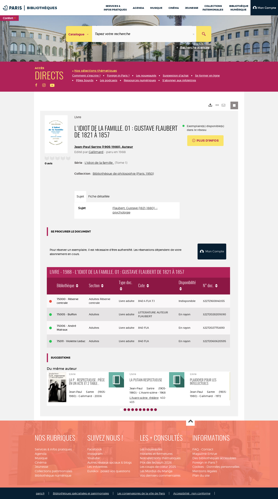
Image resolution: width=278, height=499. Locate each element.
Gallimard (96, 152)
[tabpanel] (127, 210)
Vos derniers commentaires (160, 475)
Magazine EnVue (204, 453)
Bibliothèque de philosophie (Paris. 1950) (123, 173)
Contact (207, 449)
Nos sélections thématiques (160, 457)
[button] (264, 7)
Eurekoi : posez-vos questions (108, 471)
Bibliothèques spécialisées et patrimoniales (81, 492)
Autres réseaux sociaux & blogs (109, 462)
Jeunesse (41, 466)
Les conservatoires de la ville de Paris (141, 492)
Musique (41, 457)
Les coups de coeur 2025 (158, 466)
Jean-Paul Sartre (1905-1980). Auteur (103, 147)
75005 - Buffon (67, 314)
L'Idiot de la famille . (99, 163)
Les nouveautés (151, 449)
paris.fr (40, 492)
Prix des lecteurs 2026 (156, 462)
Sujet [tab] (80, 196)
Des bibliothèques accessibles (214, 457)
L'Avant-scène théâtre (144, 397)
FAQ (195, 449)
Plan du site (201, 475)
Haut (190, 421)
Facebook (94, 449)
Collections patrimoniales (53, 471)
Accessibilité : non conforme (191, 492)
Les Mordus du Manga (156, 471)
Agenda (40, 453)
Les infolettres (97, 466)
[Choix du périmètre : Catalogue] (79, 34)
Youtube (93, 457)
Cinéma (40, 462)
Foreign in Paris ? (204, 462)
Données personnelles (223, 466)
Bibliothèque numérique (53, 475)
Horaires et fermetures (156, 453)
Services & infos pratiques (53, 449)
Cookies (198, 466)
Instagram (95, 453)
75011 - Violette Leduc (71, 340)
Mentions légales (204, 471)
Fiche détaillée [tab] (98, 196)
